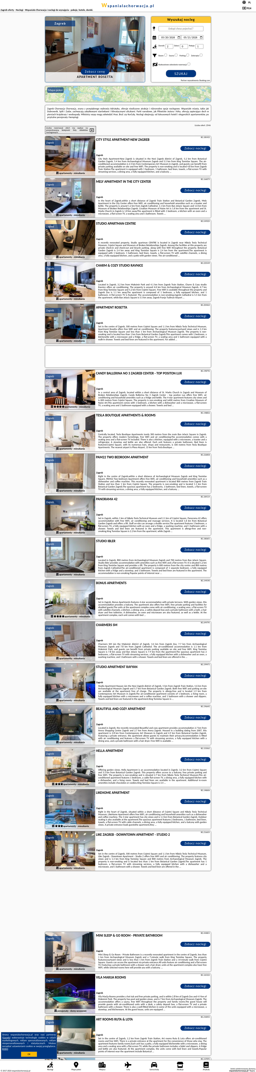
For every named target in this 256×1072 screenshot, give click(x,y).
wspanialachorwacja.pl (127, 5)
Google (6, 1037)
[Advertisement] (128, 902)
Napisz (252, 1070)
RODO (5, 1049)
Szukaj (181, 73)
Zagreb (50, 142)
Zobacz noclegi (195, 148)
